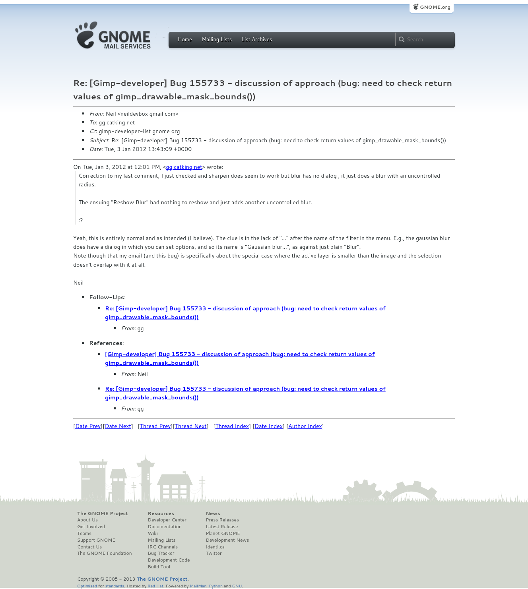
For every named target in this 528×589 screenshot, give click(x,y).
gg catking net (184, 167)
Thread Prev (155, 426)
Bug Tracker (161, 553)
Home (185, 39)
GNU (237, 586)
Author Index (305, 426)
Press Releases (222, 520)
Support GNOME (96, 540)
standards (114, 586)
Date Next (118, 426)
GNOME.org (435, 7)
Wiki (153, 533)
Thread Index (232, 426)
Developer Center (167, 520)
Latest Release (222, 526)
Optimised (87, 586)
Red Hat (155, 586)
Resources (161, 513)
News (213, 513)
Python (216, 586)
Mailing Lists (217, 39)
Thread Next (191, 426)
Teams (84, 533)
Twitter (213, 553)
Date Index (268, 426)
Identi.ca (215, 547)
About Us (87, 520)
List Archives (257, 39)
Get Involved (91, 526)
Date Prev (88, 426)
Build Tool (159, 567)
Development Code (169, 560)
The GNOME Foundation (104, 553)
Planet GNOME (223, 533)
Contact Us (89, 547)
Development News (227, 540)
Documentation (165, 526)
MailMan (198, 586)
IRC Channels (163, 547)
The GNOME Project (102, 513)
